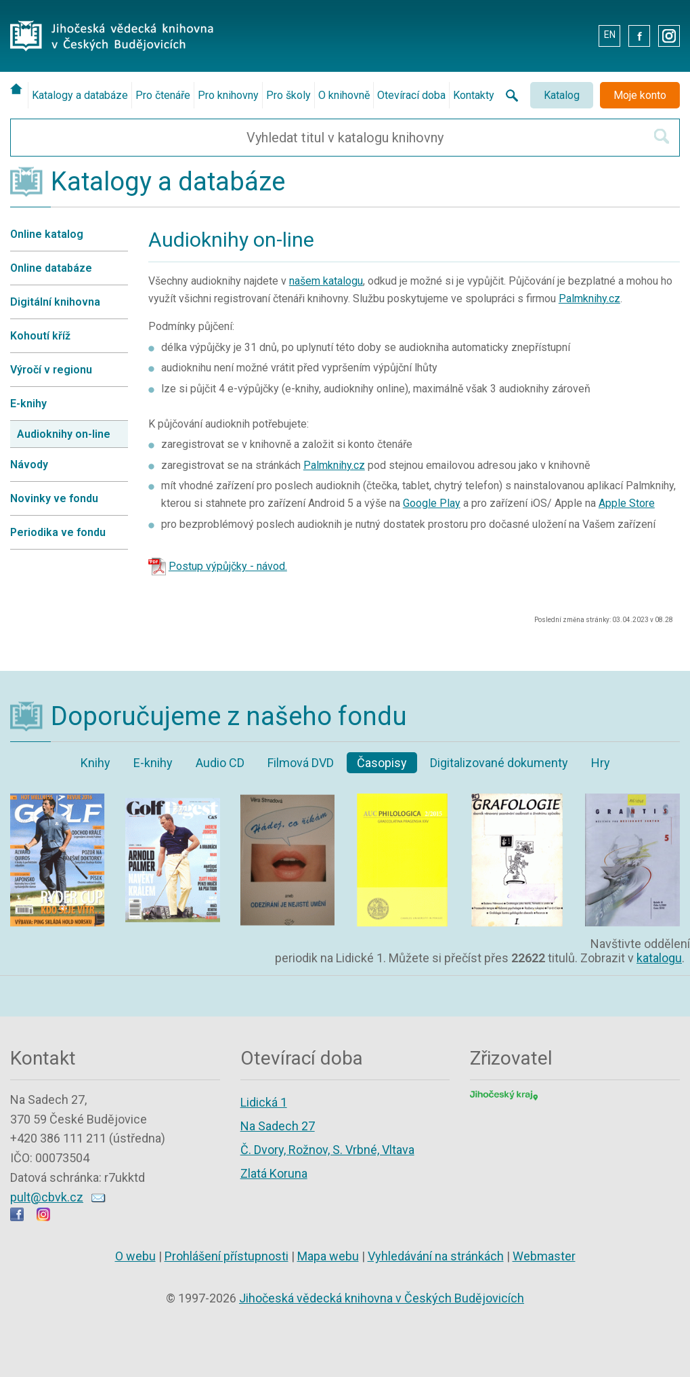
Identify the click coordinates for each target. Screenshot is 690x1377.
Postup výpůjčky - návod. (228, 566)
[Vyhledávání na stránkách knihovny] (508, 95)
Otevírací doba (411, 95)
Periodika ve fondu (58, 532)
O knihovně (344, 95)
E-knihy (28, 403)
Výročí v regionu (51, 369)
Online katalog (46, 234)
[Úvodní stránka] (19, 89)
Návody (29, 464)
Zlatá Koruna (273, 1173)
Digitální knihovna (55, 301)
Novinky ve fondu (54, 498)
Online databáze (51, 268)
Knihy (95, 763)
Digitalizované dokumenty (499, 763)
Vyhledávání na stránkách (436, 1256)
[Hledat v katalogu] (661, 136)
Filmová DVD (300, 763)
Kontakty (473, 95)
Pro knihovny (228, 95)
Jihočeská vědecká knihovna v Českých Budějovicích (381, 1298)
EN (610, 34)
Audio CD (220, 763)
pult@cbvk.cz (46, 1197)
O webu (135, 1256)
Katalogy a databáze (80, 95)
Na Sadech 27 (277, 1126)
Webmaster (544, 1256)
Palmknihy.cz (589, 298)
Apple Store (627, 503)
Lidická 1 (263, 1102)
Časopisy (382, 763)
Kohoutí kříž (40, 335)
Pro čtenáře (162, 95)
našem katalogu (326, 280)
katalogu (659, 958)
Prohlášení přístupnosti (226, 1256)
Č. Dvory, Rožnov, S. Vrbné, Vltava (327, 1150)
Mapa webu (328, 1256)
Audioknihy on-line (63, 434)
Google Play (431, 503)
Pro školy (288, 95)
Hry (600, 763)
